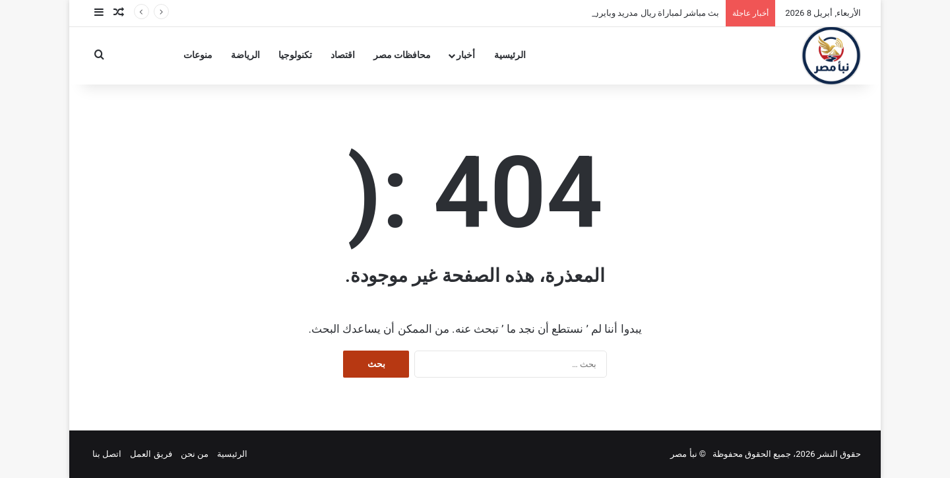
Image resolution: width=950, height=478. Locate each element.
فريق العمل (151, 454)
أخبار (466, 55)
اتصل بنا (106, 454)
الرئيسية (510, 55)
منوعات (197, 55)
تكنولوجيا (295, 55)
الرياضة (245, 55)
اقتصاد (343, 55)
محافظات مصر (402, 55)
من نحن (194, 454)
